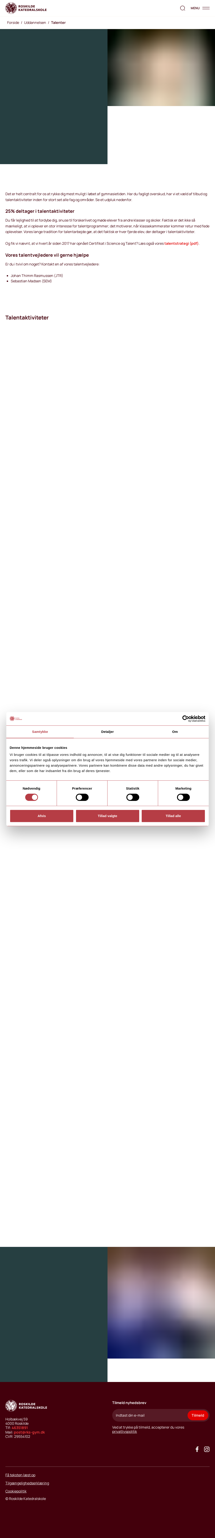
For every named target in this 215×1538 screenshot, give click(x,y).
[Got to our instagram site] (207, 1449)
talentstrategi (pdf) (181, 243)
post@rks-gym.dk (29, 1432)
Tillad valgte (107, 816)
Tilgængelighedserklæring (27, 1483)
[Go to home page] (26, 8)
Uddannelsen (35, 22)
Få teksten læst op (20, 1474)
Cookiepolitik (16, 1491)
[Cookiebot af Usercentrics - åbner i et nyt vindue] (185, 718)
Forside (13, 22)
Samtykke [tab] (40, 732)
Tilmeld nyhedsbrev (129, 1402)
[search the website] (182, 8)
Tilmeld (198, 1415)
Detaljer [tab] (107, 732)
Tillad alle (173, 816)
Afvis (42, 816)
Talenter (58, 22)
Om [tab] (175, 732)
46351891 (20, 1427)
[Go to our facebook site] (197, 1449)
